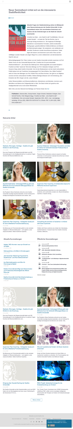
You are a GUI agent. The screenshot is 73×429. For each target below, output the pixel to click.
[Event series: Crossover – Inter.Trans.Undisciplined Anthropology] (48, 264)
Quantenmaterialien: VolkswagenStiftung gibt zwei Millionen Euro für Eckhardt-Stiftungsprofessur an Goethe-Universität (18, 187)
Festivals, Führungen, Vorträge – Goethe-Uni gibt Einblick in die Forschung (18, 149)
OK (48, 425)
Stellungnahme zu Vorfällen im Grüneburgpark (17, 253)
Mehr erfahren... (63, 422)
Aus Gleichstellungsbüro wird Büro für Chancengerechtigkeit (14, 265)
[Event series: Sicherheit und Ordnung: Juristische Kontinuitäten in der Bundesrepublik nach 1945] (48, 259)
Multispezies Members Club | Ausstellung (51, 256)
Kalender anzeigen (41, 277)
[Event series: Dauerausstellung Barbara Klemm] (48, 246)
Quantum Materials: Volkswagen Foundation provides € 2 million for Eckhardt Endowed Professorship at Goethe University (53, 150)
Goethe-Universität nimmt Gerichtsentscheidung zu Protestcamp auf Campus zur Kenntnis (18, 280)
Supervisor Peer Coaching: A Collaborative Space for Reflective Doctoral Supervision (53, 187)
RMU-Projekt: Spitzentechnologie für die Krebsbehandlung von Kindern (49, 386)
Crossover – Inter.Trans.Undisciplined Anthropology (54, 266)
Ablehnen (52, 425)
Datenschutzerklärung (45, 426)
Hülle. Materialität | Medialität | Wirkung (51, 252)
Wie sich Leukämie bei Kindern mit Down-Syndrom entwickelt (52, 350)
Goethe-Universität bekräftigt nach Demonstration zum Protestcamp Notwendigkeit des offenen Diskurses (18, 272)
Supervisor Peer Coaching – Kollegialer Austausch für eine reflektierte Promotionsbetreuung (18, 224)
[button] (36, 402)
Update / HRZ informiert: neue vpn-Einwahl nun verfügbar (17, 247)
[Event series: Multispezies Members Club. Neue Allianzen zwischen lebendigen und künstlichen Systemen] (48, 254)
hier (48, 91)
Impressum (37, 426)
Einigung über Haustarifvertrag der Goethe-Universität (16, 386)
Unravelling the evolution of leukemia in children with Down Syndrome (52, 224)
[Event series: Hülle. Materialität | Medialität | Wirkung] (48, 250)
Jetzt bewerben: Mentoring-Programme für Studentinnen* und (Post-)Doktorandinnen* (16, 259)
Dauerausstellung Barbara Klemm (50, 248)
